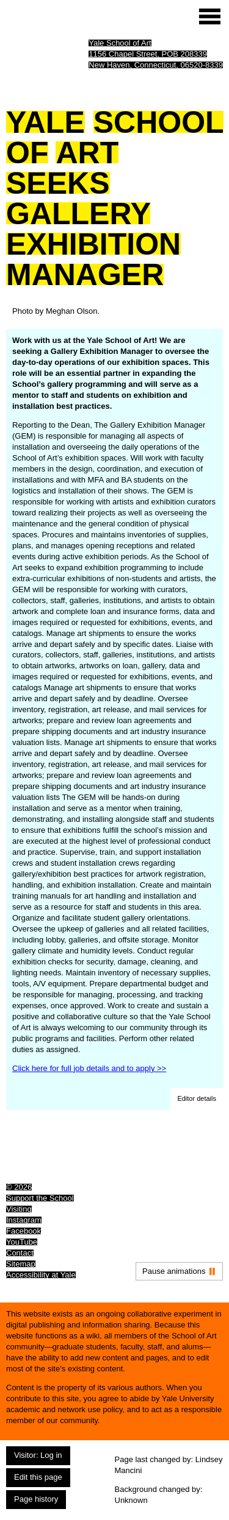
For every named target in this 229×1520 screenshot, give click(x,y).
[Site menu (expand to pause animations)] (210, 16)
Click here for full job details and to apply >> (89, 1068)
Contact (20, 1252)
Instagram (24, 1220)
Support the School (40, 1198)
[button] (196, 1099)
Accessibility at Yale (41, 1274)
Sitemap (20, 1263)
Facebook (23, 1230)
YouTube (21, 1241)
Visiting (19, 1209)
